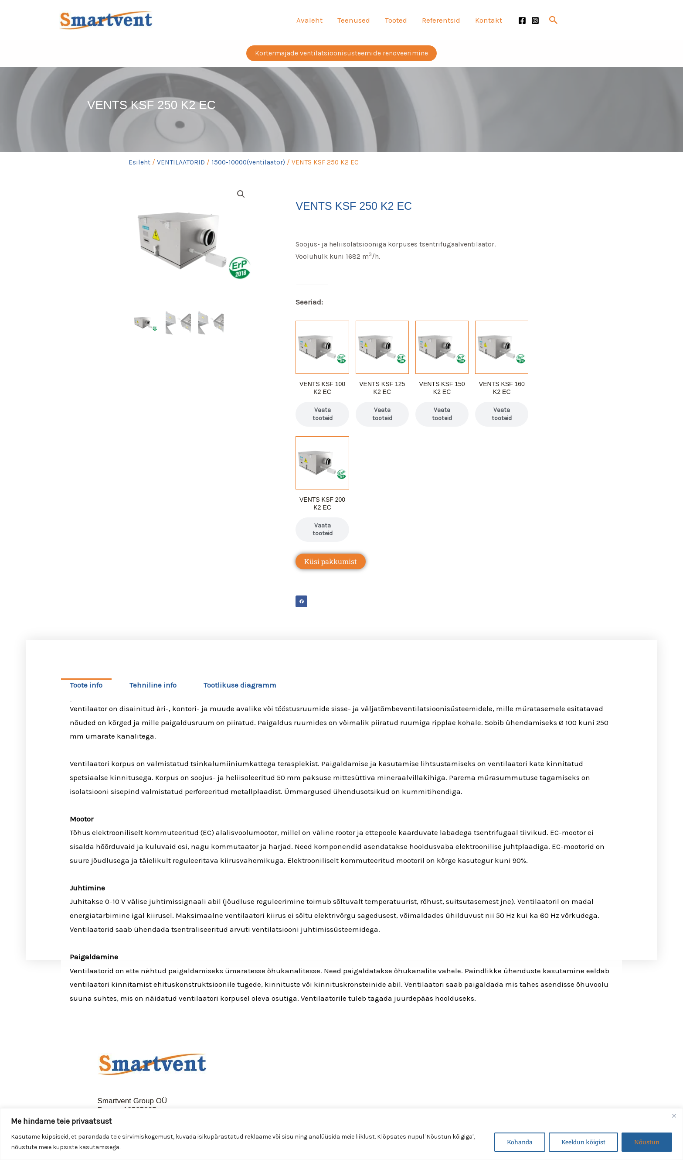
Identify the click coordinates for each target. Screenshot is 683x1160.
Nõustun (646, 1142)
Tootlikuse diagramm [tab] (240, 685)
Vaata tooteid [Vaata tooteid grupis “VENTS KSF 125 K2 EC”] (382, 413)
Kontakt (488, 20)
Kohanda (520, 1142)
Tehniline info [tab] (153, 685)
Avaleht (309, 20)
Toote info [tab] (86, 685)
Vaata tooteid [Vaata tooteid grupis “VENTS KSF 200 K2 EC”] (323, 529)
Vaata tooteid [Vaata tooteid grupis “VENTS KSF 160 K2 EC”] (502, 413)
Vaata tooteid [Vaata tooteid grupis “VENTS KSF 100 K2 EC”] (323, 413)
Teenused (353, 20)
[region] (341, 1134)
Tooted (396, 20)
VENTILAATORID (181, 162)
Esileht (139, 162)
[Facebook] (522, 20)
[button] (553, 20)
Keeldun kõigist (583, 1142)
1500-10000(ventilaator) (248, 162)
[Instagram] (535, 20)
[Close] (674, 1115)
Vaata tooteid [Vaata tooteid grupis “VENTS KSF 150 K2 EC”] (442, 413)
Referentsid (441, 20)
